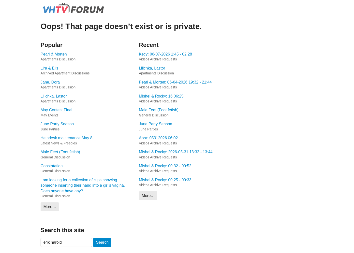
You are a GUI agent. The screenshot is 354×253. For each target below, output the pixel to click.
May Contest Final (56, 110)
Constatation (52, 166)
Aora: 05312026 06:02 (158, 138)
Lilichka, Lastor (54, 96)
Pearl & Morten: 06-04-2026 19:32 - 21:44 (175, 82)
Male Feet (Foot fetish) (60, 152)
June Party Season (57, 124)
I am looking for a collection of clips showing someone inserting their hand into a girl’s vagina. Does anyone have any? (83, 185)
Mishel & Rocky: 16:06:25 (161, 96)
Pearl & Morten (54, 54)
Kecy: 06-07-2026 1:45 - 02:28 (165, 54)
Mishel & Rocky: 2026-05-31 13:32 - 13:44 (176, 152)
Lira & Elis (49, 68)
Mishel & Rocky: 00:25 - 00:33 (165, 180)
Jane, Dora (50, 82)
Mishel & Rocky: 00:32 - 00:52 (165, 166)
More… (49, 207)
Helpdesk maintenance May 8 (66, 138)
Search (102, 242)
